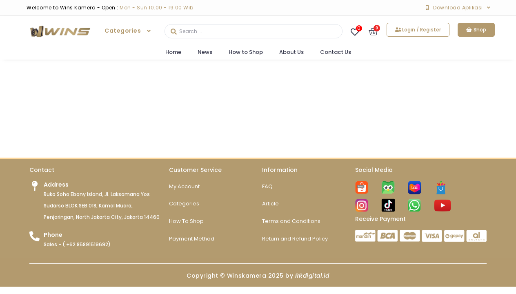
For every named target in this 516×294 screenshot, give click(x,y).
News (205, 52)
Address (56, 191)
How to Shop (246, 52)
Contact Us (335, 52)
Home (173, 52)
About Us (291, 52)
